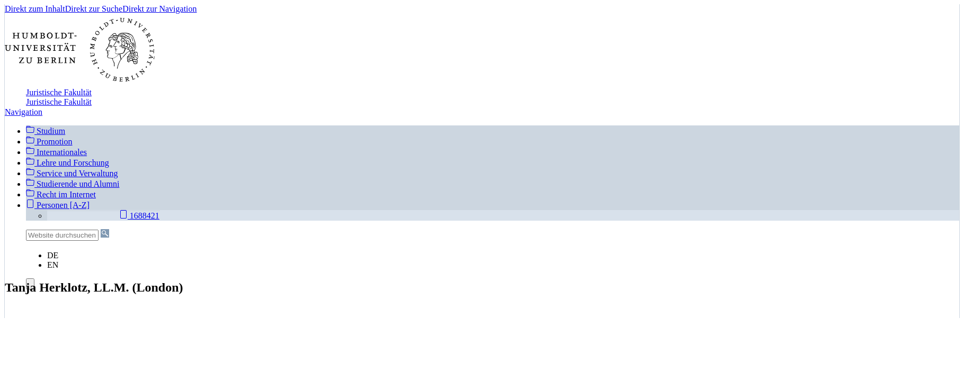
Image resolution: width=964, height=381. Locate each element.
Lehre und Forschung (67, 162)
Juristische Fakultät (59, 92)
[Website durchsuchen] (62, 235)
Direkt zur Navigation (159, 8)
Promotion (49, 141)
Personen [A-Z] (58, 205)
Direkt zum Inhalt (35, 8)
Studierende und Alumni (72, 183)
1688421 (139, 215)
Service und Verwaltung (72, 173)
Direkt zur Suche (93, 8)
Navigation (23, 111)
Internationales (56, 152)
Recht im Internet (61, 194)
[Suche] (105, 233)
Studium (45, 130)
